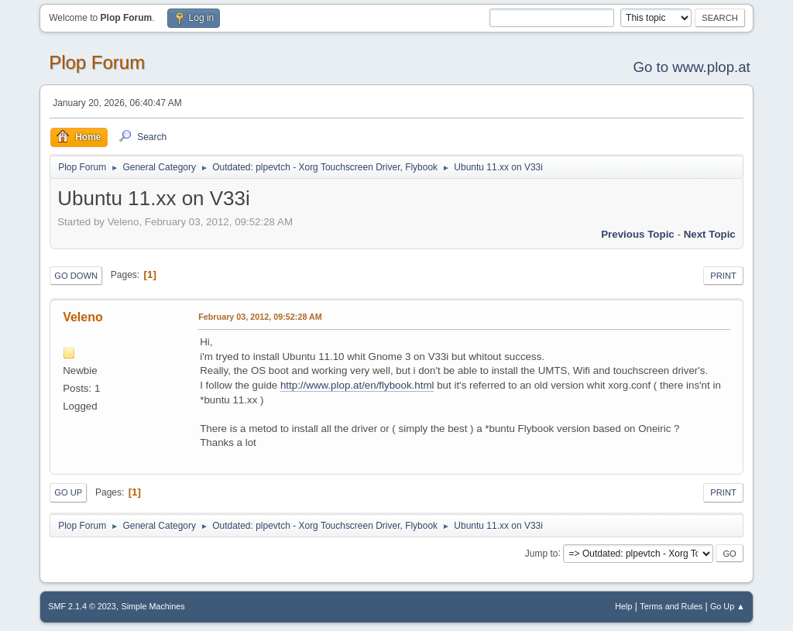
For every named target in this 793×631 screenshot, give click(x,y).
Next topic (710, 234)
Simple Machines (153, 606)
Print (723, 275)
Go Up (68, 492)
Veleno (83, 317)
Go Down (76, 275)
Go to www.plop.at (691, 67)
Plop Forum (97, 62)
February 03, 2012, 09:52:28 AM (260, 316)
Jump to (541, 552)
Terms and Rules (671, 606)
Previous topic (638, 234)
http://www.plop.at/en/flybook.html (357, 385)
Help (623, 606)
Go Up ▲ (727, 606)
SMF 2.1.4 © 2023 (82, 606)
